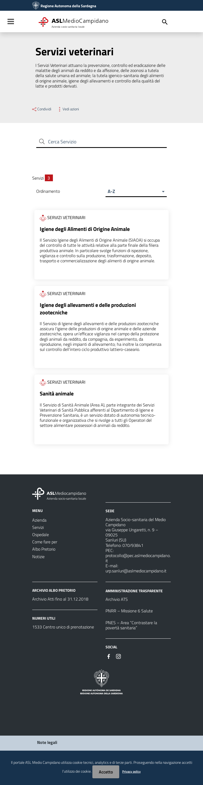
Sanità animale (57, 394)
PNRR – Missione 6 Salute (129, 611)
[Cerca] (165, 22)
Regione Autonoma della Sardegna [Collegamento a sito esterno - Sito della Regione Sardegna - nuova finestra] (68, 6)
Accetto (106, 772)
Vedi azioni (68, 109)
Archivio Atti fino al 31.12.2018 (60, 600)
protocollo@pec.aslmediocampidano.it (138, 559)
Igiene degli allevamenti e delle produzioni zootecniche (88, 309)
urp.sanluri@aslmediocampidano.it (136, 571)
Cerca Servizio (62, 141)
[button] (136, 191)
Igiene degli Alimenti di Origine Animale (85, 229)
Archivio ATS (117, 600)
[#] (109, 656)
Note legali (47, 743)
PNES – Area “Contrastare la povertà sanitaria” (131, 626)
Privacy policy (131, 771)
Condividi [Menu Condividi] (41, 109)
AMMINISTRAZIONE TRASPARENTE (134, 591)
